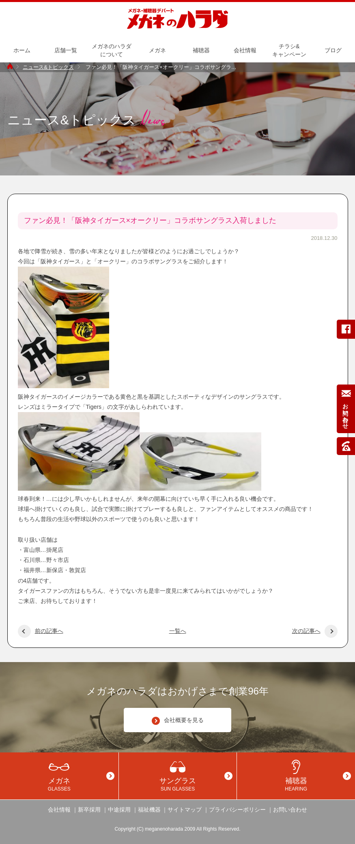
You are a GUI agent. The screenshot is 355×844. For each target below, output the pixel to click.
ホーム (21, 50)
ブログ (333, 50)
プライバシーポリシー (237, 809)
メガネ (157, 50)
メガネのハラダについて (111, 50)
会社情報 (245, 50)
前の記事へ (40, 631)
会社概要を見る (178, 721)
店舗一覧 (65, 50)
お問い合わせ (290, 809)
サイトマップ (185, 809)
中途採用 (119, 809)
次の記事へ (315, 631)
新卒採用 (89, 809)
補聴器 (201, 50)
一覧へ (177, 631)
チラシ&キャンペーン (289, 50)
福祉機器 (149, 809)
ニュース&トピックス (48, 67)
